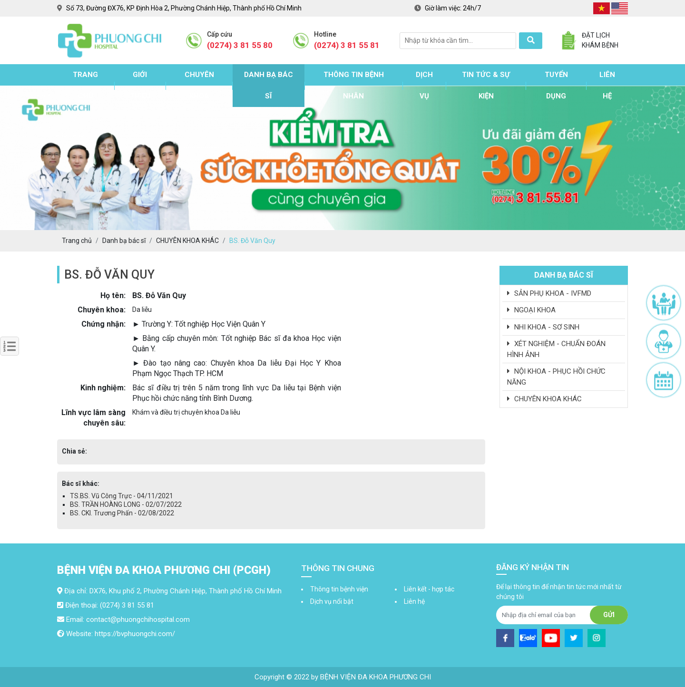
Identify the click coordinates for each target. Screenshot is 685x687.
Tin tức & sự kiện (486, 85)
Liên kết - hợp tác (429, 589)
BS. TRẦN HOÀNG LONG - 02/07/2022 (126, 504)
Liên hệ (607, 85)
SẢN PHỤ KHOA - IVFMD (549, 293)
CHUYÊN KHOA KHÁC (544, 399)
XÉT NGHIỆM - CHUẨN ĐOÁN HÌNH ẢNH (556, 349)
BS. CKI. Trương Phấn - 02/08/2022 (122, 513)
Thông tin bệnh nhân (353, 85)
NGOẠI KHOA (531, 310)
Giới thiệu (140, 85)
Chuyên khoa (199, 85)
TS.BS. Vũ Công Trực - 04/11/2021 (121, 496)
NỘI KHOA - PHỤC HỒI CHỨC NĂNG (556, 377)
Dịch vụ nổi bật (331, 601)
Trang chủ (85, 85)
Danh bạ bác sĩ (268, 85)
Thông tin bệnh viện (339, 589)
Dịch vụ (424, 85)
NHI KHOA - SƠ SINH (543, 327)
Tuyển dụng (556, 85)
